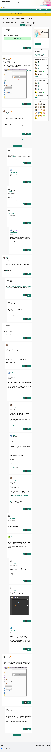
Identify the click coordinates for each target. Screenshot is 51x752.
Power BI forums (6, 18)
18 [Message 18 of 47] (13, 467)
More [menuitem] (38, 7)
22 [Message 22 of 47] (11, 315)
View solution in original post (29, 70)
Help (43, 9)
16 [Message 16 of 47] (11, 394)
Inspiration (21, 7)
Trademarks (49, 745)
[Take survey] (38, 44)
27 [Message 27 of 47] (11, 200)
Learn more (3, 3)
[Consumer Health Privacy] (13, 749)
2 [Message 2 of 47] (6, 100)
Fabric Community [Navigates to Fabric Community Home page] (11, 7)
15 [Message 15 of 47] (11, 526)
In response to (7, 113)
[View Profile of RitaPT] (11, 536)
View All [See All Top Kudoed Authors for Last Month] (36, 97)
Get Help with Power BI (21, 18)
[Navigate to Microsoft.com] (3, 7)
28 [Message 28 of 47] (11, 159)
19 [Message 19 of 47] (13, 505)
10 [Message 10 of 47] (6, 130)
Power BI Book (27, 123)
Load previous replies (17, 145)
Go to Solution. (18, 38)
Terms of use (44, 745)
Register (36, 9)
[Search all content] (38, 12)
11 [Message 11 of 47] (11, 550)
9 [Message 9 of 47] (6, 334)
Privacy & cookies (38, 745)
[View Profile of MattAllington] (8, 111)
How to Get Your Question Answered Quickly (39, 55)
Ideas (25, 7)
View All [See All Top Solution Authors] (36, 76)
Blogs (34, 7)
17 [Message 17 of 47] (13, 425)
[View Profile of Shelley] (14, 169)
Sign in (40, 9)
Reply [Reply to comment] (29, 104)
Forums (17, 7)
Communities (30, 7)
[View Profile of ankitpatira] (7, 58)
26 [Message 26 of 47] (13, 246)
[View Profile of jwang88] (11, 372)
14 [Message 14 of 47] (13, 577)
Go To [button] (46, 9)
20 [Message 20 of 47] (6, 270)
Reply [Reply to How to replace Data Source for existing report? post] (29, 48)
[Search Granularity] (22, 12)
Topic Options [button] (28, 25)
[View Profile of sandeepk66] (14, 627)
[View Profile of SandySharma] (8, 257)
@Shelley (13, 156)
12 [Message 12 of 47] (13, 617)
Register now (31, 14)
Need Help (8, 42)
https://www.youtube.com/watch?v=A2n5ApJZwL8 (20, 495)
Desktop (30, 18)
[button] (22, 25)
